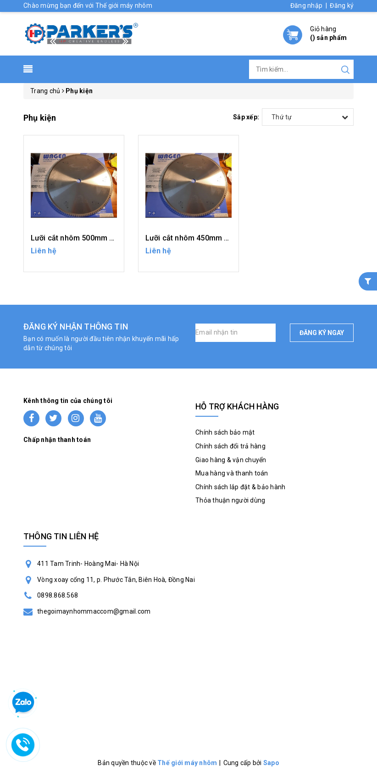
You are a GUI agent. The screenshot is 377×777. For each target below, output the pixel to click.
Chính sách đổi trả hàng (230, 446)
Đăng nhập (306, 5)
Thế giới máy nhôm (187, 762)
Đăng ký (342, 5)
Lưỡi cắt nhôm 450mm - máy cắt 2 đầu (211, 238)
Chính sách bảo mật (225, 432)
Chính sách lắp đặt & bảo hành (240, 487)
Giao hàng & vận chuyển (230, 460)
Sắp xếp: (246, 117)
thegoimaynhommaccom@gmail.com (93, 611)
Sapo (271, 762)
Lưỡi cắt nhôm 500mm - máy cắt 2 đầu (96, 238)
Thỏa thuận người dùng (230, 500)
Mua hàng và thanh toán (231, 473)
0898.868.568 (57, 595)
